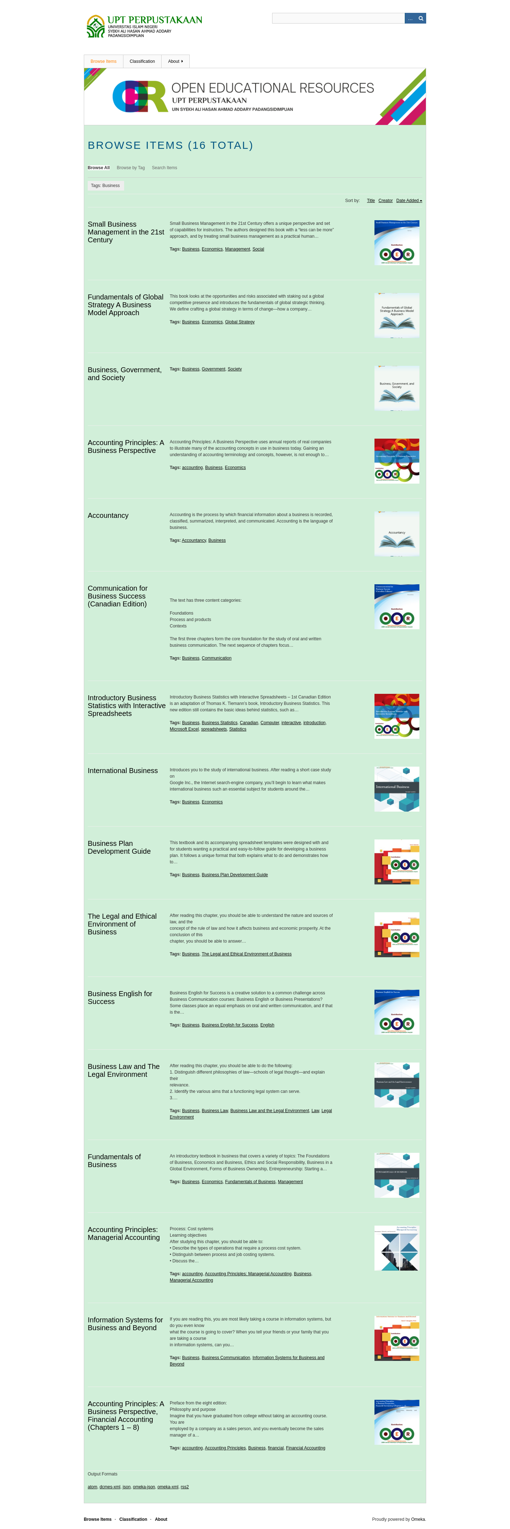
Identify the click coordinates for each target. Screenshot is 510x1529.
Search (420, 18)
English (267, 1025)
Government (213, 369)
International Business (123, 770)
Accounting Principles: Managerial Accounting (124, 1233)
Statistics (237, 729)
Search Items (164, 167)
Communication (216, 658)
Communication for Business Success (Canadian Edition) (118, 596)
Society (235, 369)
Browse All (99, 167)
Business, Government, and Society (125, 374)
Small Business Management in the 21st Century (126, 232)
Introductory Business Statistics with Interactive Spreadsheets (127, 705)
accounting (192, 467)
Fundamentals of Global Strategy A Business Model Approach (125, 305)
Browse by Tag (131, 167)
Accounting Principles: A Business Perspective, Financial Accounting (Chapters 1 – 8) (126, 1415)
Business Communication (226, 1357)
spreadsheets (214, 729)
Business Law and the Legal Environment (269, 1110)
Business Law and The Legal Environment (124, 1070)
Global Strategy (240, 321)
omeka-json (144, 1486)
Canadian (249, 722)
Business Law (215, 1110)
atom (92, 1486)
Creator (385, 200)
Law (315, 1110)
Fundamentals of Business (114, 1161)
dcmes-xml (110, 1486)
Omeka (418, 1519)
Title (371, 200)
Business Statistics (220, 722)
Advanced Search (410, 18)
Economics (212, 249)
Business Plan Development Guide (119, 847)
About (173, 61)
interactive (291, 722)
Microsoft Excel (184, 729)
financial (276, 1447)
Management (237, 249)
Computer (270, 722)
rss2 (185, 1486)
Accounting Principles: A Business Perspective (126, 446)
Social (258, 249)
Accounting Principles (225, 1447)
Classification (142, 61)
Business (190, 249)
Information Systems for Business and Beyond (125, 1324)
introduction (315, 722)
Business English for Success (230, 1025)
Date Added (407, 200)
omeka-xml (167, 1486)
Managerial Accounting (191, 1280)
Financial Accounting (305, 1447)
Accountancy (108, 515)
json (127, 1486)
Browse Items (104, 61)
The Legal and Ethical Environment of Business (122, 924)
